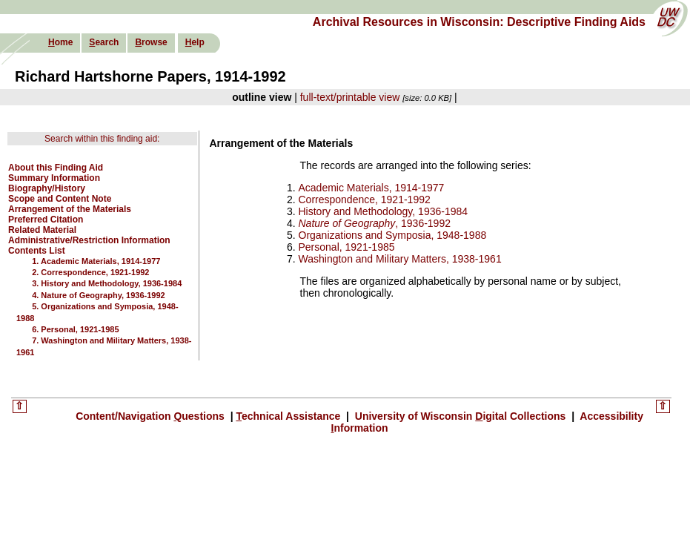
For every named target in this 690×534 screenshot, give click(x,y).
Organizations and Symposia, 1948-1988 (393, 235)
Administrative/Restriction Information (89, 240)
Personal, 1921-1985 (347, 247)
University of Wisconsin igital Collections (460, 416)
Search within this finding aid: (101, 139)
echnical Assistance (289, 416)
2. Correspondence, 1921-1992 (90, 272)
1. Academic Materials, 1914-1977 (96, 261)
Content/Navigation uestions (152, 416)
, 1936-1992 (375, 223)
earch (104, 42)
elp (195, 42)
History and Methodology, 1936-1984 (383, 211)
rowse (151, 42)
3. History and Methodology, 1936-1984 (107, 283)
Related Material (42, 230)
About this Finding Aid (55, 167)
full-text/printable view (350, 97)
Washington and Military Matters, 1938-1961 (400, 259)
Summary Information (54, 178)
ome (60, 42)
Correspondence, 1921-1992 (365, 199)
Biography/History (46, 188)
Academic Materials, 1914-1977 (372, 188)
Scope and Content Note (59, 199)
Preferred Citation (45, 219)
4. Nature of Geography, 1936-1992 (98, 295)
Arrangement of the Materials (69, 209)
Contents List (36, 250)
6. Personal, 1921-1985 (75, 329)
